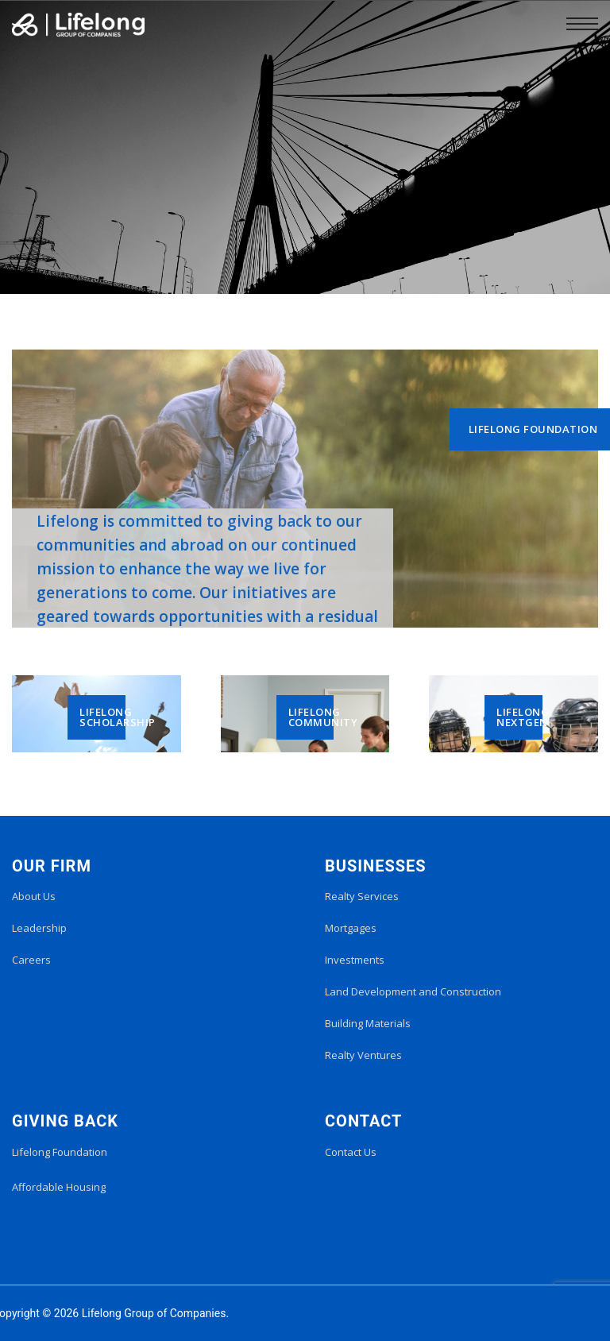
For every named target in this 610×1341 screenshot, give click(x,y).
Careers (31, 960)
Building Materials (368, 1023)
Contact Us (350, 1152)
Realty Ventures (363, 1055)
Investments (354, 960)
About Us (34, 896)
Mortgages (350, 928)
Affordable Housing (59, 1187)
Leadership (39, 928)
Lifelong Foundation (59, 1152)
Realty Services (362, 896)
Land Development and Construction (413, 991)
